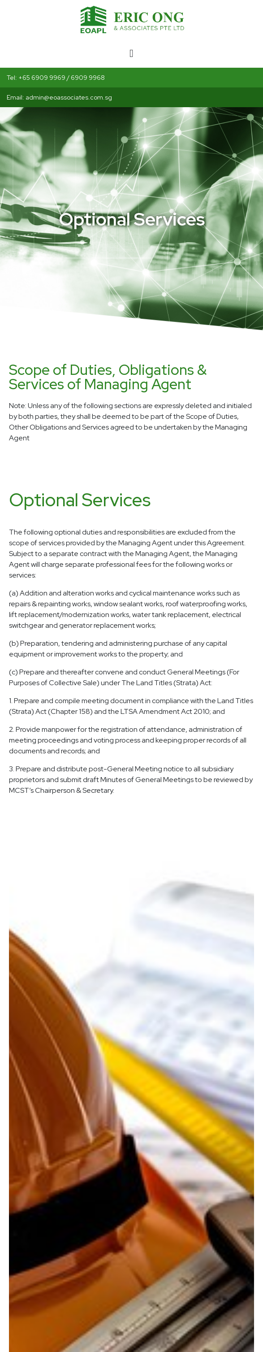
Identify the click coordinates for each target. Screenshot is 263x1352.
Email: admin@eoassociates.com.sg (59, 97)
